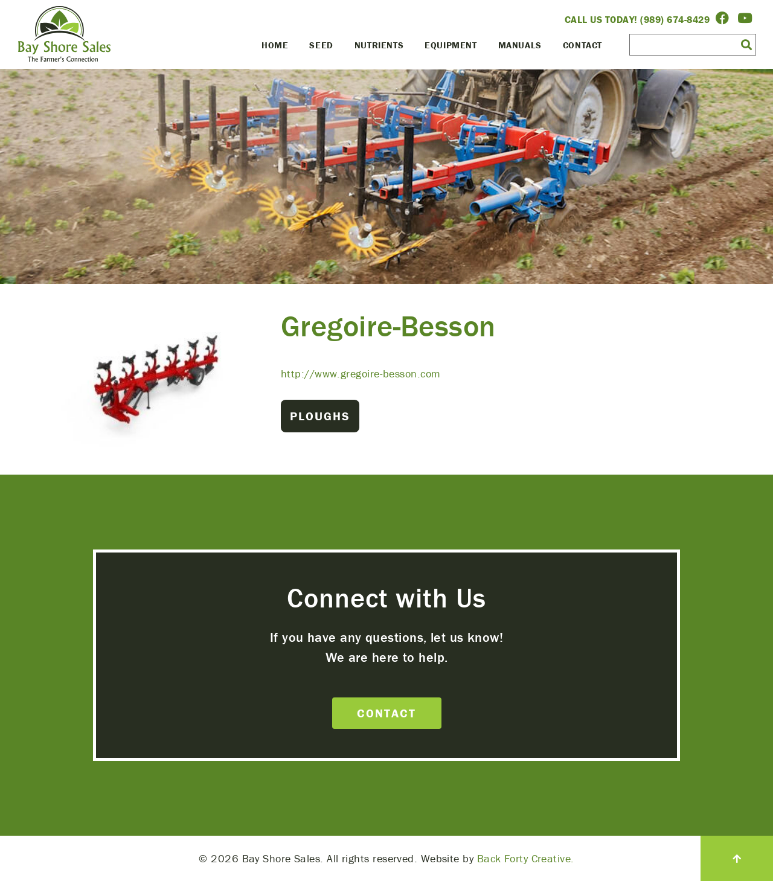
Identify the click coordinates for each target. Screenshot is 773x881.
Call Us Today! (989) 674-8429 (637, 19)
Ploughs (320, 415)
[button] (746, 44)
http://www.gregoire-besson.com (361, 373)
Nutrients (378, 45)
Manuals (520, 45)
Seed (321, 45)
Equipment (450, 45)
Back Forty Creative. (525, 858)
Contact (582, 45)
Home (274, 45)
